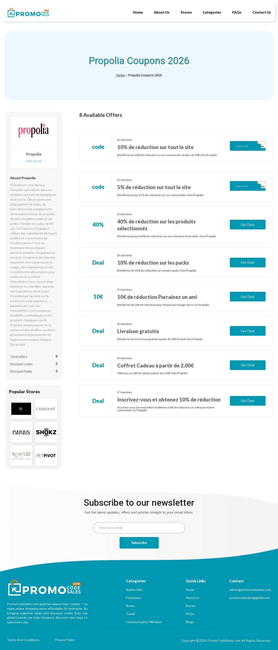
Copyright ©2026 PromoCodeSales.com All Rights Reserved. (226, 640)
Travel (130, 614)
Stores (190, 606)
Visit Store (33, 161)
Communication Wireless (144, 622)
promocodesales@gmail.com (249, 598)
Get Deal (248, 224)
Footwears (133, 598)
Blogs (190, 622)
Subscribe (139, 543)
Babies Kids (134, 590)
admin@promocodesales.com (250, 590)
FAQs (190, 614)
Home (120, 75)
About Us (192, 598)
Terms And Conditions (23, 640)
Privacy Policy (64, 640)
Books (130, 606)
